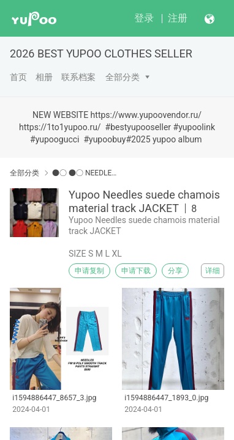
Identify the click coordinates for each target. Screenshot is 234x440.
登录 (144, 18)
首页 (18, 77)
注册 (177, 18)
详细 (212, 270)
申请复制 (89, 270)
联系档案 (78, 77)
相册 (44, 77)
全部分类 (122, 77)
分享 (175, 270)
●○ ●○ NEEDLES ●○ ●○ (85, 173)
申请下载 (136, 270)
